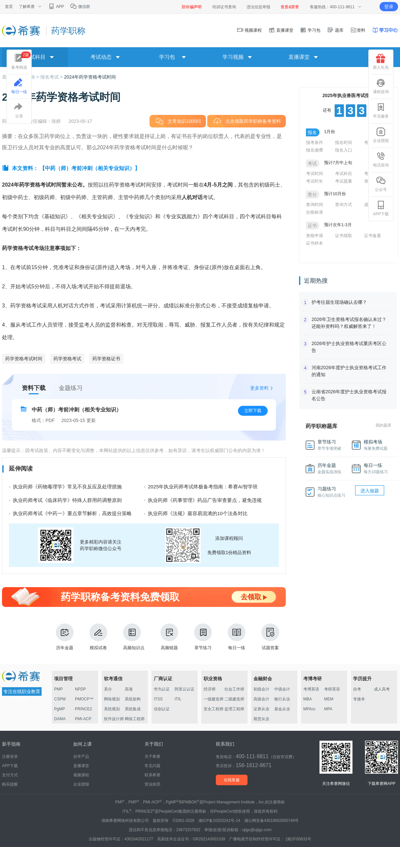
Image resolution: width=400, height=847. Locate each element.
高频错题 (169, 636)
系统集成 (133, 709)
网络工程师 (135, 719)
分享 (19, 111)
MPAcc (309, 709)
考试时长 (314, 181)
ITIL (178, 699)
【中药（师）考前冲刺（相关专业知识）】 (90, 168)
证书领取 (343, 235)
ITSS (158, 699)
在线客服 (232, 780)
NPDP (80, 689)
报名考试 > (52, 77)
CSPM (60, 699)
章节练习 (203, 636)
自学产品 (81, 756)
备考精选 (21, 61)
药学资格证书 (106, 358)
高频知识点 (134, 636)
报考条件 (314, 142)
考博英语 (311, 689)
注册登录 (10, 756)
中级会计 (282, 689)
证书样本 (314, 243)
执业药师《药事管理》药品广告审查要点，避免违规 (205, 500)
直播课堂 (280, 30)
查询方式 (343, 204)
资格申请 (314, 235)
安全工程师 (213, 709)
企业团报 (381, 135)
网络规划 (112, 699)
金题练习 (71, 388)
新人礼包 (381, 62)
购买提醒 (10, 784)
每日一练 (237, 636)
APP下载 (381, 208)
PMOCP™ (84, 699)
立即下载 (252, 410)
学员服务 (381, 111)
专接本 (359, 699)
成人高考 (382, 689)
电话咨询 (381, 159)
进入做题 (369, 490)
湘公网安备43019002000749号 (271, 820)
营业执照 (152, 784)
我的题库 (383, 425)
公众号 (381, 184)
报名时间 (343, 142)
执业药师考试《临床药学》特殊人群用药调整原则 (67, 500)
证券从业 (261, 709)
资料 (357, 30)
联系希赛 (152, 775)
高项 (129, 689)
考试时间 (314, 173)
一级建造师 (213, 699)
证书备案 (372, 235)
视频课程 (249, 30)
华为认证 (162, 689)
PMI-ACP (83, 719)
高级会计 (261, 699)
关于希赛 (152, 756)
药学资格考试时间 (23, 358)
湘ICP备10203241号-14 (219, 820)
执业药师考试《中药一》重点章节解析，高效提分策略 (72, 513)
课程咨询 (381, 86)
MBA (307, 699)
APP (56, 6)
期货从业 (261, 719)
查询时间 (314, 204)
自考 (357, 689)
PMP (58, 689)
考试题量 (343, 181)
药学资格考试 (67, 358)
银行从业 (282, 699)
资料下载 (34, 388)
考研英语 (332, 689)
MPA (328, 709)
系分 (108, 689)
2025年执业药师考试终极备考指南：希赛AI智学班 (203, 486)
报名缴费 (314, 150)
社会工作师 (234, 689)
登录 (388, 6)
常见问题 (152, 765)
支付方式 (10, 775)
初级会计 (261, 689)
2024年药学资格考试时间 (90, 77)
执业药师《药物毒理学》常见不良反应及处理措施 (67, 486)
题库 (335, 30)
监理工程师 (234, 709)
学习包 (310, 30)
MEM (328, 699)
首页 (9, 6)
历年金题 (65, 636)
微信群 (80, 6)
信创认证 (162, 709)
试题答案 (270, 636)
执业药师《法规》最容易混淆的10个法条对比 (198, 513)
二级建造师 (234, 699)
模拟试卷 (98, 636)
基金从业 (282, 709)
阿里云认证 (184, 689)
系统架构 (133, 699)
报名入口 (343, 150)
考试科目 (343, 173)
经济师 (210, 689)
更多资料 (259, 388)
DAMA (60, 719)
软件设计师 (114, 719)
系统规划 (112, 709)
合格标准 (314, 212)
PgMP (59, 709)
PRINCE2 (83, 709)
